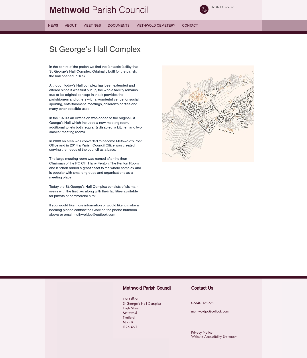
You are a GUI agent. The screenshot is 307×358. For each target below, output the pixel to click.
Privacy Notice (202, 332)
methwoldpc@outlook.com (94, 214)
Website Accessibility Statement (214, 336)
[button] (70, 25)
